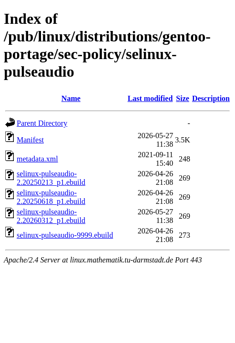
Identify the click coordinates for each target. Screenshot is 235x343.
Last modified (150, 98)
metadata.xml (37, 159)
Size (182, 98)
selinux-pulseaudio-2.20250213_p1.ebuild (51, 178)
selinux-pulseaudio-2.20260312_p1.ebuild (51, 216)
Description (211, 98)
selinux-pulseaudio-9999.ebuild (65, 235)
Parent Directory (42, 123)
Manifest (30, 140)
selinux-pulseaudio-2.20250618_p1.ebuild (51, 197)
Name (71, 98)
